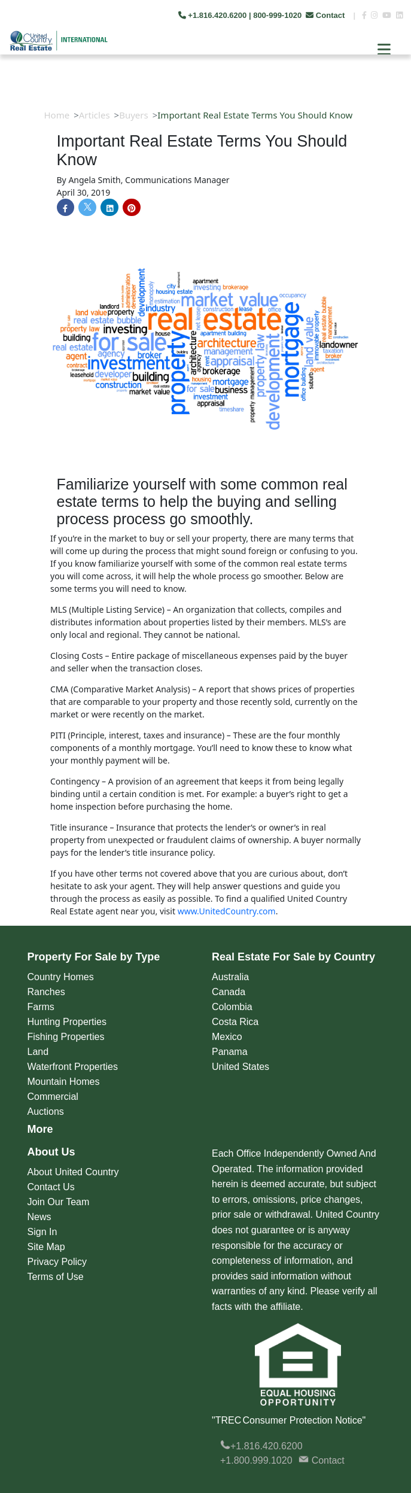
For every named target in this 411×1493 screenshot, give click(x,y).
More (40, 1129)
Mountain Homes (64, 1082)
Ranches (46, 992)
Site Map (46, 1247)
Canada (228, 992)
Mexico (227, 1037)
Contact (326, 15)
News (39, 1217)
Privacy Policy (57, 1262)
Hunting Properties (67, 1022)
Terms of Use (56, 1277)
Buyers (133, 115)
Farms (41, 1007)
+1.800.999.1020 (256, 1460)
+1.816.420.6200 (261, 1446)
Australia (230, 977)
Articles (94, 115)
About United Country (73, 1172)
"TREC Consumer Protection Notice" (289, 1420)
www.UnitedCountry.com (227, 911)
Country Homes (61, 977)
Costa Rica (235, 1022)
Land (38, 1052)
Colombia (232, 1007)
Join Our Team (59, 1202)
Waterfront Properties (73, 1067)
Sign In (42, 1232)
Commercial (53, 1096)
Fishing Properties (66, 1037)
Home (57, 115)
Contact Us (51, 1187)
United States (240, 1067)
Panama (230, 1052)
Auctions (46, 1111)
